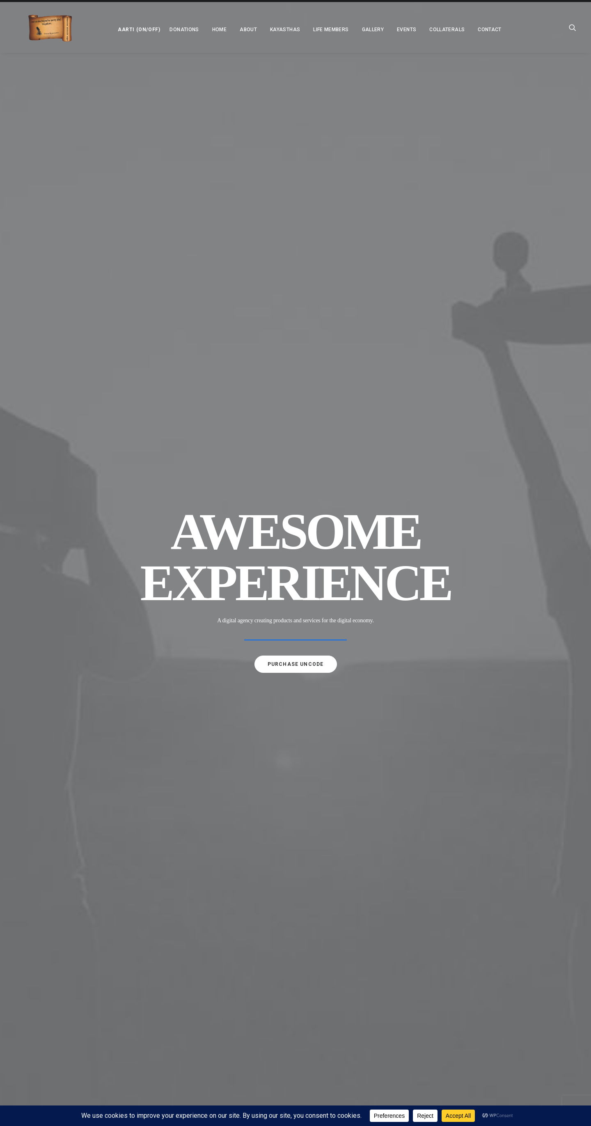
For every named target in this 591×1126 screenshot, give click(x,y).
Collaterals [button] (420, 29)
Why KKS (210, 796)
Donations (158, 29)
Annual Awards (220, 1032)
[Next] (570, 182)
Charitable (214, 973)
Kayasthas (259, 29)
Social (208, 958)
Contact (463, 29)
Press (207, 884)
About (200, 751)
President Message (224, 766)
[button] (110, 27)
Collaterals (208, 988)
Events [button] (380, 29)
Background (216, 781)
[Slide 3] (304, 285)
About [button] (222, 29)
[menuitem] (110, 27)
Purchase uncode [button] (296, 249)
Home (193, 29)
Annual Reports (221, 1018)
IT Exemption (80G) (223, 870)
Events (201, 944)
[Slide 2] (295, 285)
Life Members (304, 29)
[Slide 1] (287, 285)
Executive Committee (227, 825)
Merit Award (216, 855)
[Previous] (21, 182)
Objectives (214, 811)
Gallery (347, 29)
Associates (214, 840)
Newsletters (217, 1003)
